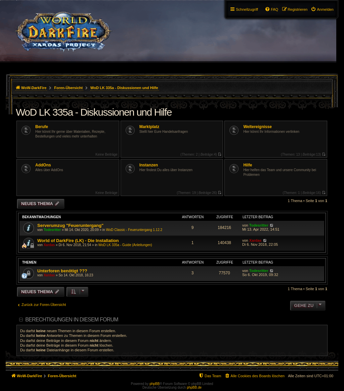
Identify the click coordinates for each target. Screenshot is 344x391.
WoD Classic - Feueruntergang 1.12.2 (134, 230)
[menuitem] (322, 9)
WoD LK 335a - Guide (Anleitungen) (125, 245)
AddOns (43, 165)
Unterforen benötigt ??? (62, 270)
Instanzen (148, 165)
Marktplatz (149, 126)
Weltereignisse (257, 126)
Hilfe (247, 165)
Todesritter (52, 230)
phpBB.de (194, 387)
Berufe (41, 126)
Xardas (49, 245)
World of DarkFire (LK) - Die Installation (78, 240)
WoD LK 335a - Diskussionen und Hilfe (94, 112)
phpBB (154, 384)
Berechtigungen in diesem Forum (71, 319)
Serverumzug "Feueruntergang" (70, 225)
